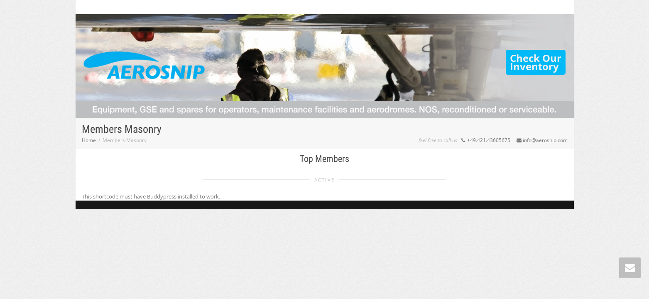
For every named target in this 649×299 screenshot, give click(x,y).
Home (89, 140)
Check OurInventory (535, 62)
